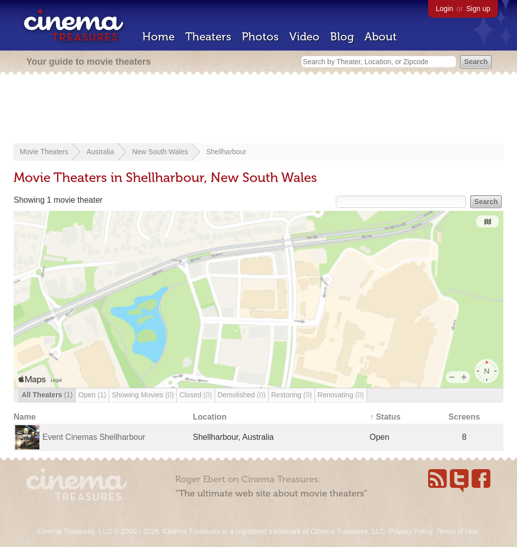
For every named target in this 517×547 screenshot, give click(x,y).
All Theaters (47, 395)
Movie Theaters (44, 152)
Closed (195, 395)
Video (304, 36)
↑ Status (385, 417)
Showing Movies (143, 395)
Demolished (242, 395)
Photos (260, 36)
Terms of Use (457, 531)
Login (444, 9)
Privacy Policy (410, 531)
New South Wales (160, 152)
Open (92, 395)
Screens (464, 417)
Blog (342, 36)
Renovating (341, 395)
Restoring (291, 395)
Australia (100, 152)
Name (25, 417)
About (381, 36)
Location (210, 417)
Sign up (478, 9)
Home (158, 36)
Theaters (208, 36)
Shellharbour (226, 152)
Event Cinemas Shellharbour (93, 437)
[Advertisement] (258, 109)
